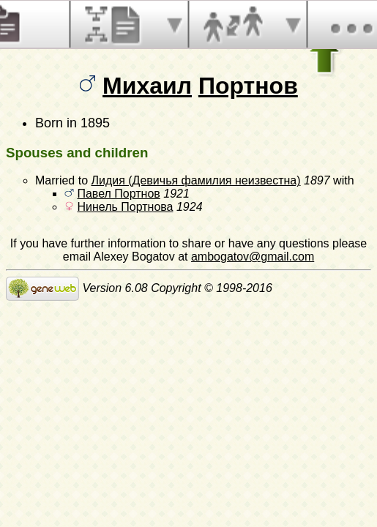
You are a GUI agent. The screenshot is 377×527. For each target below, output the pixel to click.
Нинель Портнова (125, 207)
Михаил (147, 85)
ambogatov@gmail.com (252, 256)
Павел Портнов (118, 193)
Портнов (248, 85)
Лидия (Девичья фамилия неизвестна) (195, 180)
